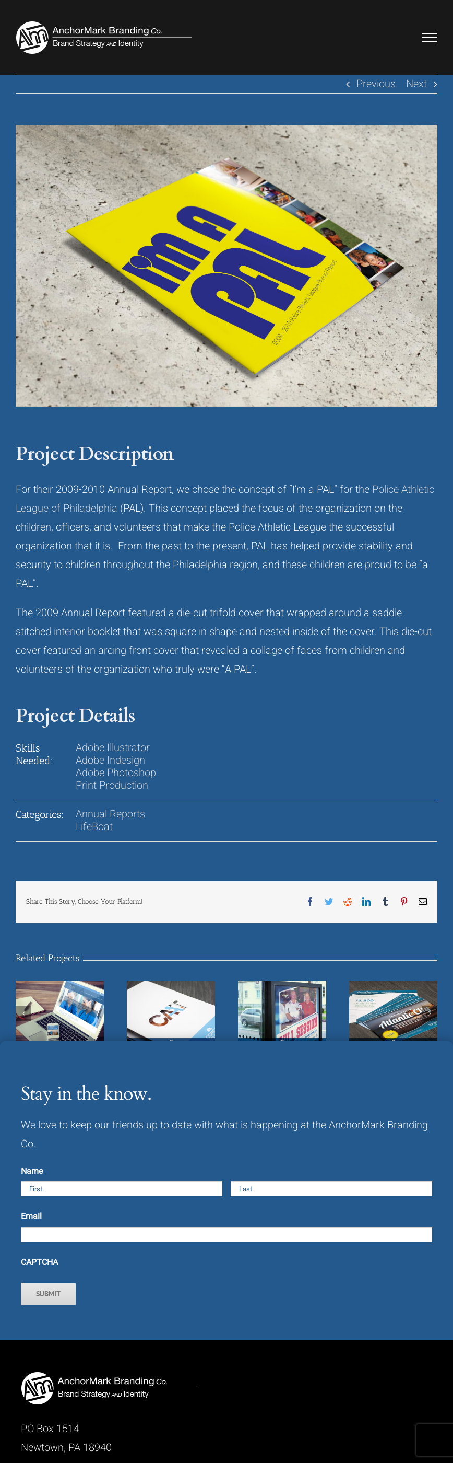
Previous (376, 83)
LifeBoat (94, 826)
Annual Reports (110, 814)
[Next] (429, 1013)
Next (416, 83)
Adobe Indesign (110, 760)
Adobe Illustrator (113, 747)
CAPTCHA (39, 1262)
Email (31, 1216)
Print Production (112, 785)
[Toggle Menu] (429, 37)
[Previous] (23, 1013)
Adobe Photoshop (116, 772)
